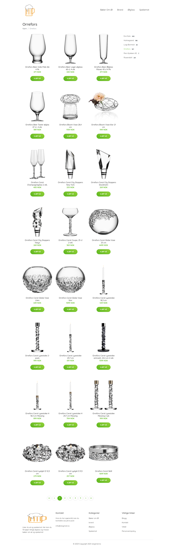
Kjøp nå (37, 80)
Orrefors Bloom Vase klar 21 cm (103, 127)
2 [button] (64, 499)
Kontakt (125, 524)
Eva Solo (129, 37)
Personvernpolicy (129, 532)
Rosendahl (130, 59)
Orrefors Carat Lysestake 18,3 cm (104, 300)
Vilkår (124, 528)
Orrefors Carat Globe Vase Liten (37, 300)
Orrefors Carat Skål (103, 472)
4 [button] (75, 499)
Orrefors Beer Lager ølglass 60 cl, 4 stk (70, 69)
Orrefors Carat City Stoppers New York (70, 184)
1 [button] (59, 499)
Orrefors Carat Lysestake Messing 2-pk (104, 415)
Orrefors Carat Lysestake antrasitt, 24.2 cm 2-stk (104, 358)
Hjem (25, 30)
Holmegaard (131, 41)
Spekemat (144, 10)
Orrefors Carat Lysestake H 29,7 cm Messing (70, 415)
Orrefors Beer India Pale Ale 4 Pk (37, 69)
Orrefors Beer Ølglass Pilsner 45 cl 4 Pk (103, 69)
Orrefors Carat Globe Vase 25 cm (103, 242)
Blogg (124, 519)
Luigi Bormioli (131, 46)
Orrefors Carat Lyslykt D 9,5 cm (70, 473)
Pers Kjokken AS (132, 54)
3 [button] (70, 499)
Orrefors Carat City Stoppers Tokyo (37, 242)
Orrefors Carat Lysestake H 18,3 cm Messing (37, 415)
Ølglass (131, 10)
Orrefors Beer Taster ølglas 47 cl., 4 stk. (37, 127)
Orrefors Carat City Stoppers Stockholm (103, 184)
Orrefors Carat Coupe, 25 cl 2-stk (70, 242)
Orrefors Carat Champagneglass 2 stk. (37, 184)
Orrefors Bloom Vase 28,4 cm (70, 127)
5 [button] (80, 499)
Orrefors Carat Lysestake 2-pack (37, 358)
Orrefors (129, 50)
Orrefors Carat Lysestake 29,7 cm (70, 358)
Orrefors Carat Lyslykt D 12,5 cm (37, 473)
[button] (86, 499)
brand (120, 10)
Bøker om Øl (106, 10)
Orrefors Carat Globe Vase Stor (70, 300)
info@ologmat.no (62, 527)
